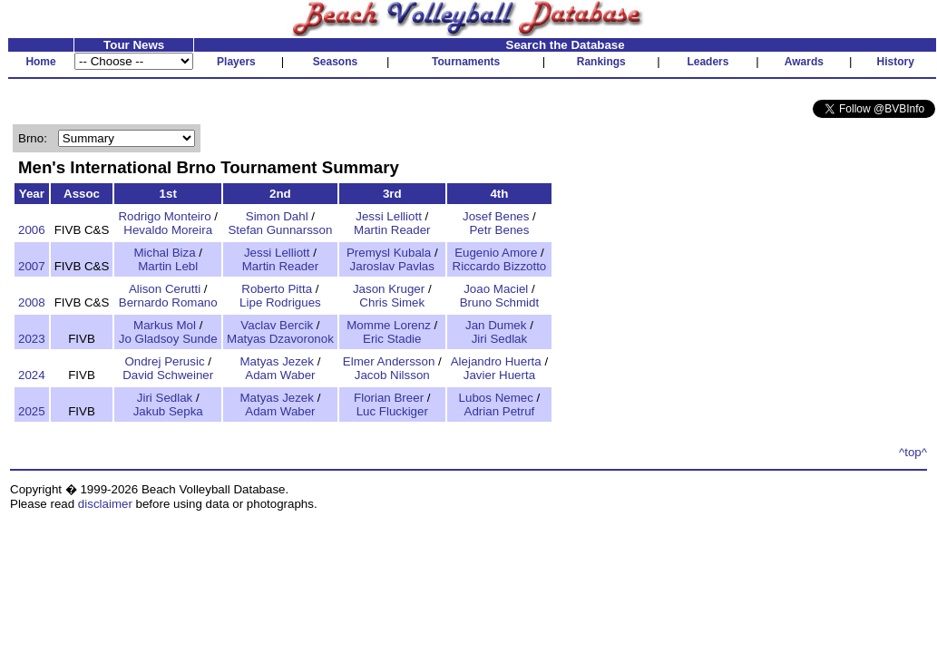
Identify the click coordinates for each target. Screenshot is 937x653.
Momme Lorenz (388, 325)
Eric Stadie (392, 339)
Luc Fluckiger (392, 411)
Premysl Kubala (388, 252)
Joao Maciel (496, 289)
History (895, 61)
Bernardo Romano (168, 302)
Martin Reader (392, 230)
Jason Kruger (389, 289)
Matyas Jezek (276, 361)
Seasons (335, 61)
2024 (31, 375)
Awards (804, 61)
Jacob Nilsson (392, 375)
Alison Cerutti (164, 289)
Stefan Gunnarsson (280, 230)
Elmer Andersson (389, 361)
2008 (31, 302)
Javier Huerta (499, 375)
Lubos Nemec (496, 397)
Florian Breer (389, 397)
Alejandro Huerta (496, 361)
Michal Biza (164, 252)
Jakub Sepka (168, 411)
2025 (31, 411)
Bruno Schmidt (499, 302)
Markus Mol (164, 325)
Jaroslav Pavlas (392, 266)
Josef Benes (496, 216)
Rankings (601, 61)
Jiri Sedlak (499, 339)
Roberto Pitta (276, 289)
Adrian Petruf (499, 411)
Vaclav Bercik (276, 325)
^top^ (913, 452)
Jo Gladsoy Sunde (168, 339)
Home (40, 61)
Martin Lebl (168, 266)
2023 (31, 339)
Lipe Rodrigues (280, 302)
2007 (31, 266)
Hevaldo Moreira (167, 230)
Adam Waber (280, 375)
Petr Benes (499, 230)
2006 (31, 230)
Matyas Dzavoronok (280, 339)
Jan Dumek (495, 325)
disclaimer (105, 504)
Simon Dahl (277, 216)
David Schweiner (167, 375)
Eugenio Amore (495, 252)
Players (236, 61)
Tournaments (466, 61)
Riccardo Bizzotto (500, 266)
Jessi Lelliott (389, 216)
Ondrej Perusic (164, 361)
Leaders (707, 61)
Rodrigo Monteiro (164, 216)
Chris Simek (392, 302)
